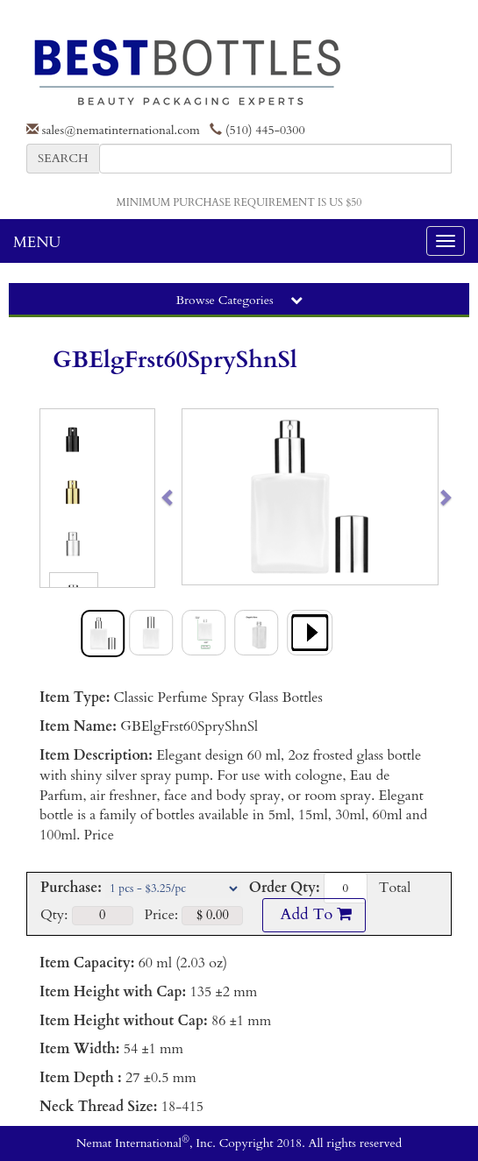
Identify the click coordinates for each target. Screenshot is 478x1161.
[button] (195, 496)
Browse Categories (238, 300)
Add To (314, 914)
